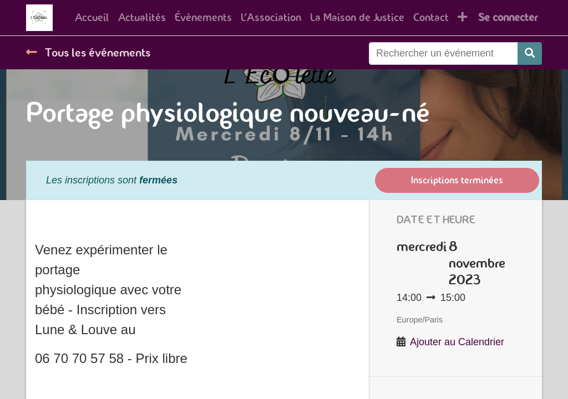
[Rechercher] (530, 79)
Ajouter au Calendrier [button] (457, 367)
